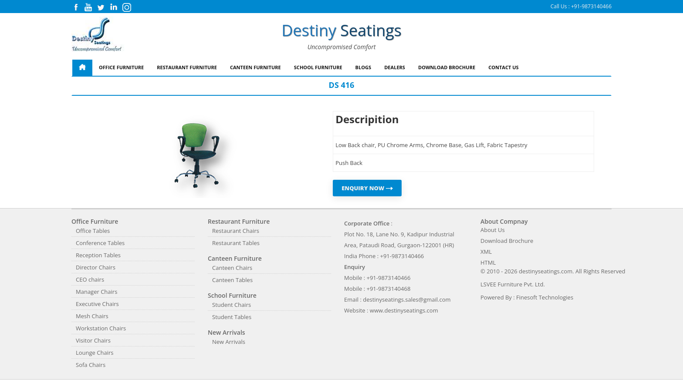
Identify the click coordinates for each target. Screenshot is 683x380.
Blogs (363, 67)
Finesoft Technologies (544, 297)
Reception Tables (98, 255)
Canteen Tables (232, 280)
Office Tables (93, 231)
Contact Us (503, 67)
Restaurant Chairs (235, 231)
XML (486, 252)
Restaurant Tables (236, 243)
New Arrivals (228, 342)
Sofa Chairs (90, 365)
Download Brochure (446, 67)
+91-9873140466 (591, 6)
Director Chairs (95, 267)
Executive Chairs (97, 304)
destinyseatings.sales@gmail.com (406, 299)
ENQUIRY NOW (367, 188)
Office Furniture (121, 67)
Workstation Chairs (101, 328)
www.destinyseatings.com (404, 310)
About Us (492, 230)
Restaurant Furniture (187, 67)
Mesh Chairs (92, 316)
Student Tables (231, 317)
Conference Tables (100, 243)
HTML (488, 262)
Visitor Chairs (93, 340)
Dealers (394, 67)
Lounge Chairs (94, 352)
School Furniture (318, 67)
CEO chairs (90, 279)
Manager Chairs (96, 292)
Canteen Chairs (232, 268)
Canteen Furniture (255, 67)
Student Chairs (231, 305)
